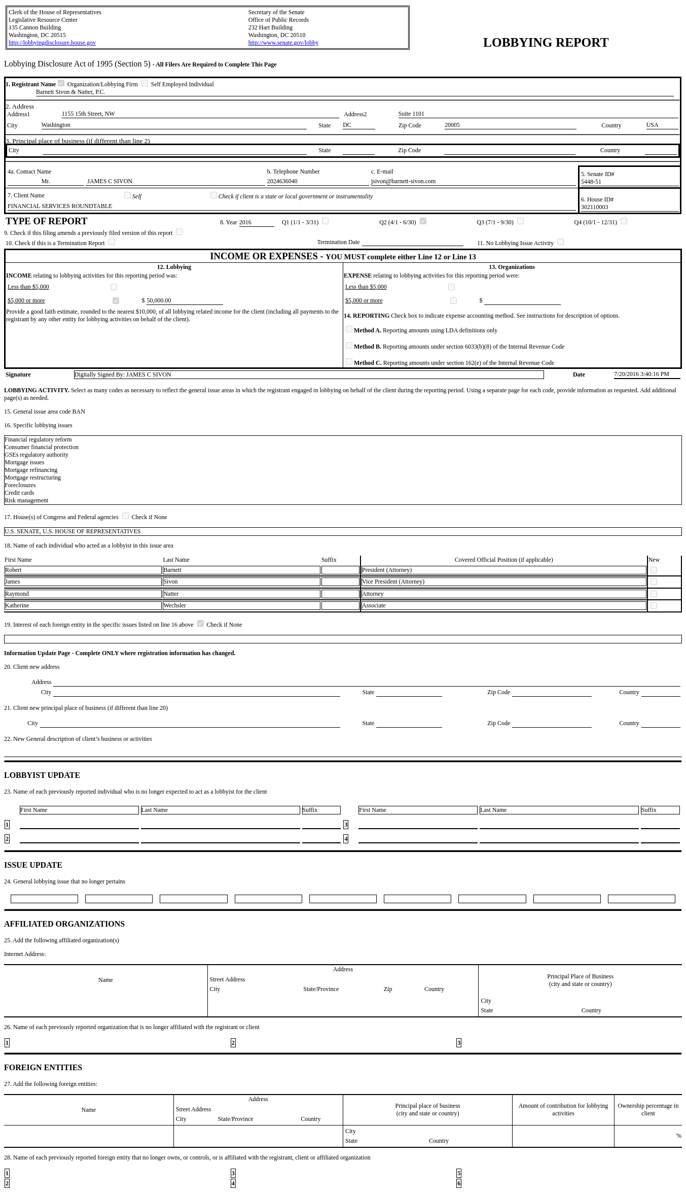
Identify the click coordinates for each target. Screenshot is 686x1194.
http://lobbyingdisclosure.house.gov (52, 42)
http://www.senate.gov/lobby (283, 42)
